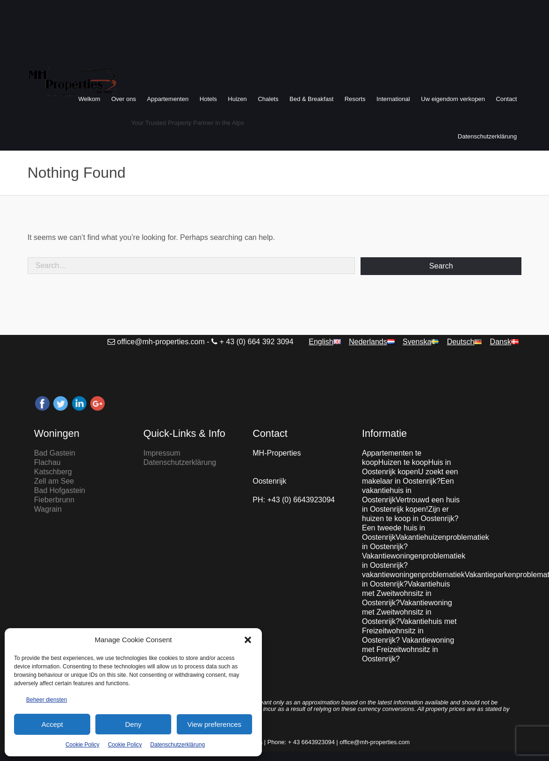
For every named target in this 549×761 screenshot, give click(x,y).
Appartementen (167, 98)
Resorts (355, 98)
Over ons (123, 98)
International (393, 98)
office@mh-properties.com (161, 342)
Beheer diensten (46, 699)
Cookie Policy (82, 744)
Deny (133, 724)
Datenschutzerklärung (177, 744)
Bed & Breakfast (311, 98)
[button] (248, 640)
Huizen (237, 98)
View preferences (215, 724)
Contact (506, 98)
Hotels (208, 98)
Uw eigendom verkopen (453, 98)
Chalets (268, 98)
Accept (52, 724)
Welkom (90, 98)
